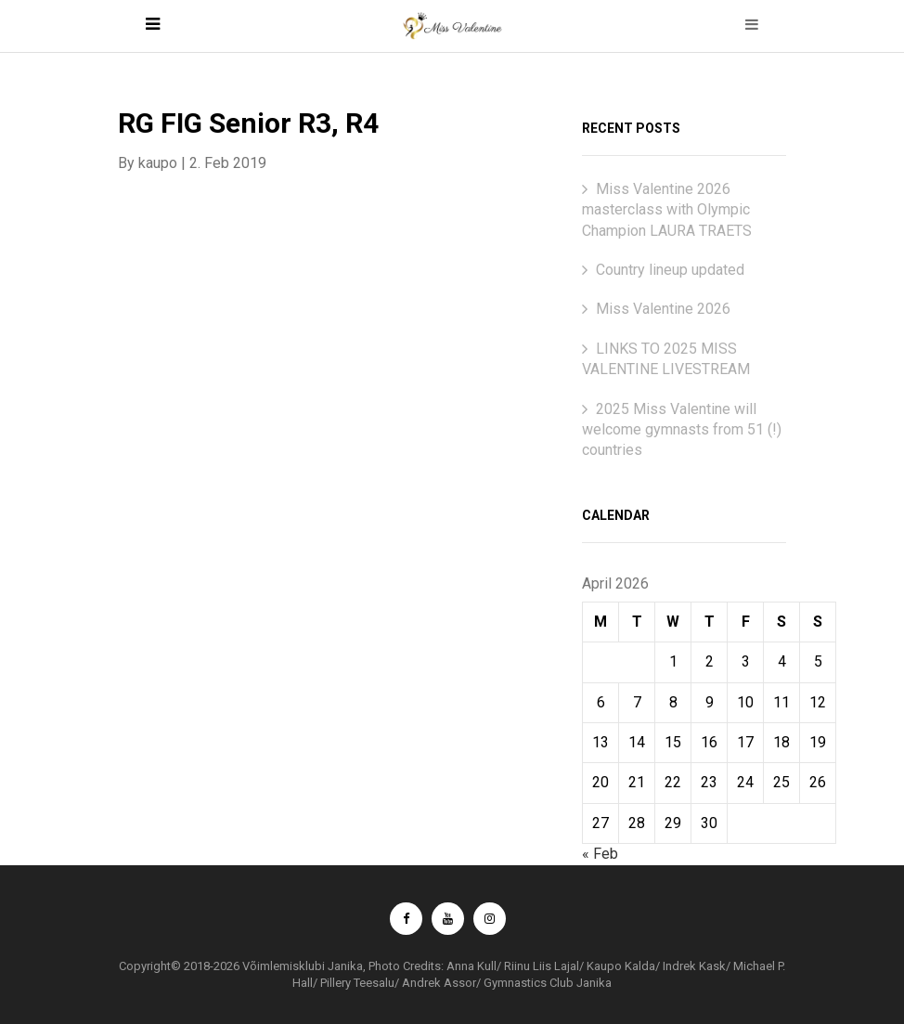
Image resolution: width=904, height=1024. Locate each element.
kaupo (157, 163)
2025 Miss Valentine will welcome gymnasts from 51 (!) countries (681, 430)
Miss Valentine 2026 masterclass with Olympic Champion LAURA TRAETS (667, 210)
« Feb (600, 853)
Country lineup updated (670, 270)
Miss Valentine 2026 (663, 309)
